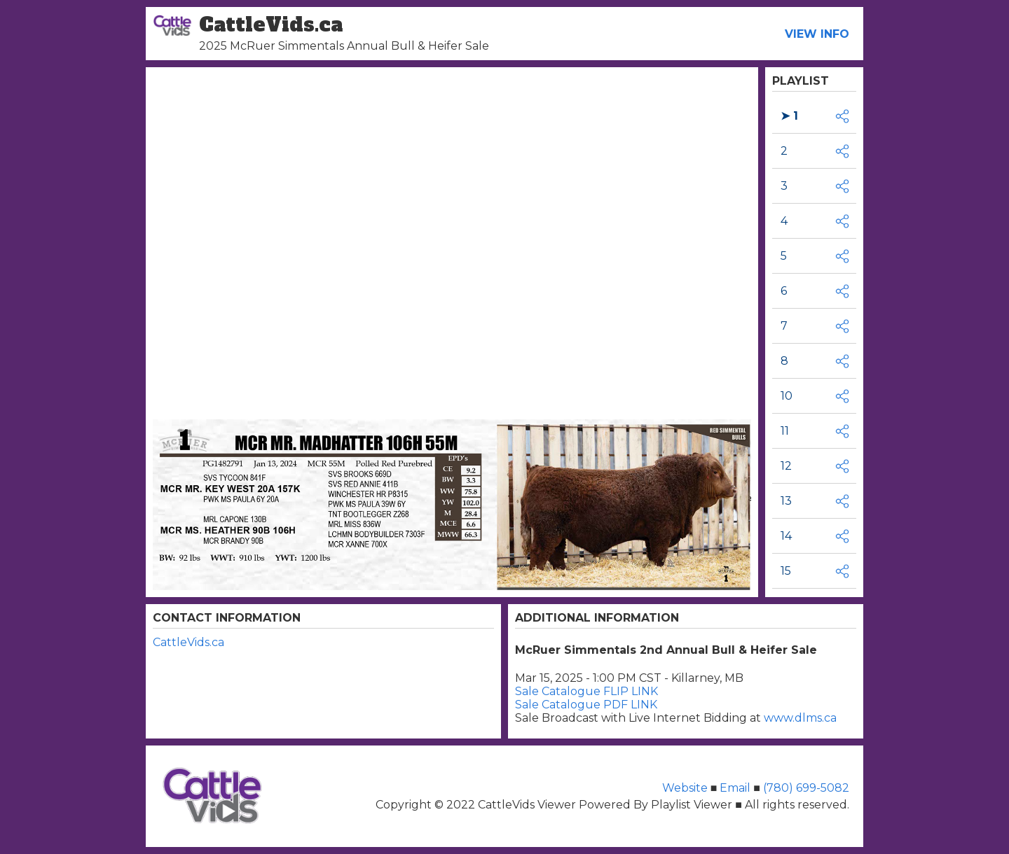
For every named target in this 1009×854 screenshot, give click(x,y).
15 (786, 571)
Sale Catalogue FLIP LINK (586, 691)
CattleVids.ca (188, 642)
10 (786, 395)
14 (786, 535)
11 (785, 431)
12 (786, 465)
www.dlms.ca (800, 717)
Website (686, 787)
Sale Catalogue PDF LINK (586, 704)
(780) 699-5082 (804, 787)
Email (735, 787)
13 (786, 500)
